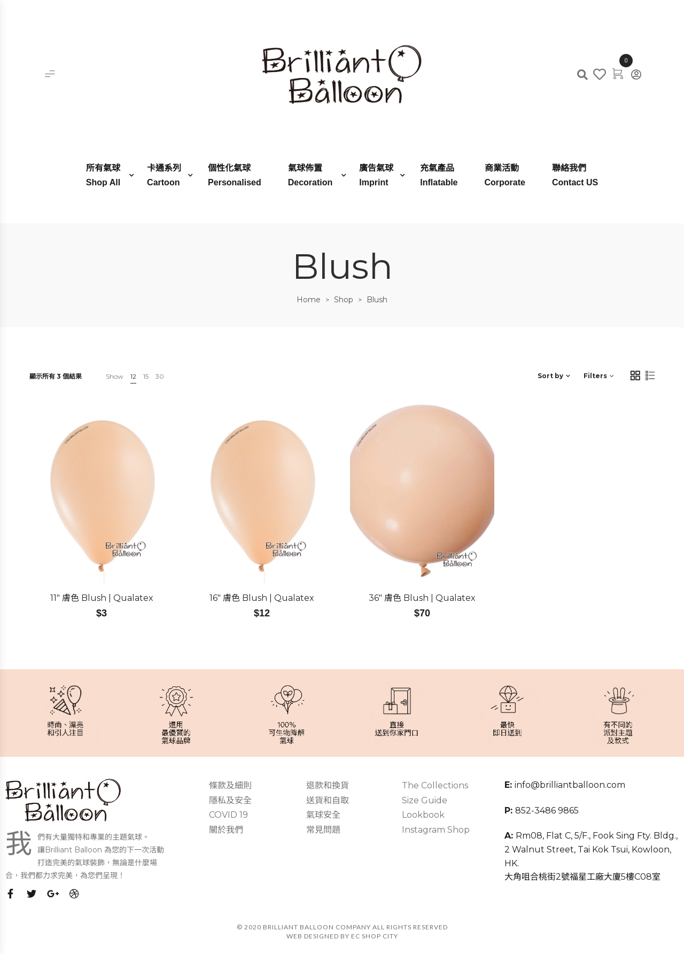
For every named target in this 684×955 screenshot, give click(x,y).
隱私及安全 (230, 800)
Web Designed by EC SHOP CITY (342, 936)
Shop (343, 299)
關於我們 (226, 830)
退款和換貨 (327, 785)
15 (146, 376)
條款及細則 (230, 785)
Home (309, 299)
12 (133, 376)
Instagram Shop (436, 830)
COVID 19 (228, 815)
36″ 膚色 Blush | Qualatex (422, 598)
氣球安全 (323, 815)
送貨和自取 (327, 800)
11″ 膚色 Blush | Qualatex (101, 598)
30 (160, 376)
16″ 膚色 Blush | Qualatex (261, 598)
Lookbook (423, 815)
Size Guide (424, 800)
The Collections (435, 785)
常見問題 (323, 830)
